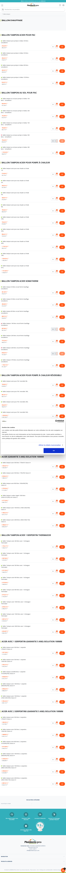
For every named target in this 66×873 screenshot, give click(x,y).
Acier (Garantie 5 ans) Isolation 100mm (23, 457)
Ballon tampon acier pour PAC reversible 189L (14, 391)
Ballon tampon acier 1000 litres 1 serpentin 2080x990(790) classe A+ (13, 684)
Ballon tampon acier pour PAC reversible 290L (14, 402)
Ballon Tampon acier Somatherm (20, 281)
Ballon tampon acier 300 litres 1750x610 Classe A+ (16, 462)
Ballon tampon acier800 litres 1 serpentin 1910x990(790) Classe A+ (13, 672)
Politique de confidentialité (46, 870)
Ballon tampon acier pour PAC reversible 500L (14, 412)
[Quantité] (54, 47)
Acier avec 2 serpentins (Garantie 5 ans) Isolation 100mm (32, 711)
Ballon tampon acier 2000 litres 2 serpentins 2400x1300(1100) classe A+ (14, 779)
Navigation (4, 856)
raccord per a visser (6, 803)
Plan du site (33, 870)
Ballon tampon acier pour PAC (18, 35)
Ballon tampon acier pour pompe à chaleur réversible (32, 375)
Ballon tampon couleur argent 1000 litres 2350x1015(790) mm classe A (13, 496)
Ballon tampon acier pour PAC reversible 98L (14, 381)
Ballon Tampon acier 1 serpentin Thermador (26, 535)
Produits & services (6, 861)
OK (54, 450)
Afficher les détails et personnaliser (50, 445)
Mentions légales (57, 870)
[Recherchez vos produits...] (33, 9)
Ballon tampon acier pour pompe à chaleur (26, 163)
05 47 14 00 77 (33, 849)
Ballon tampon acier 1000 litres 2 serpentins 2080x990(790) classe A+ (14, 754)
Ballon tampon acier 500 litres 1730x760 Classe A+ (16, 473)
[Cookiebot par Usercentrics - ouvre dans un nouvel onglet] (56, 421)
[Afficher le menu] (2, 5)
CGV (38, 870)
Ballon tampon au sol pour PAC (19, 93)
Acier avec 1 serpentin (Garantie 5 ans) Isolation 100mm (32, 642)
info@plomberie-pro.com (33, 850)
